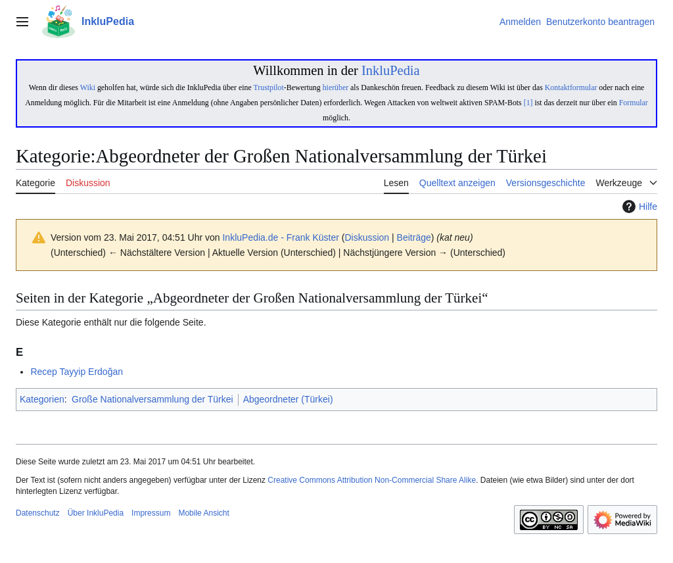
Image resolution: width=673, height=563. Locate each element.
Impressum (150, 513)
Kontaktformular (571, 87)
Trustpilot (268, 87)
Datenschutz (38, 513)
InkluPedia (390, 70)
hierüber (335, 87)
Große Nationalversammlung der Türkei (152, 399)
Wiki (87, 87)
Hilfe (638, 206)
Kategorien (42, 399)
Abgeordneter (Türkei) (288, 399)
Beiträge (414, 237)
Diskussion (366, 237)
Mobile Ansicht (203, 513)
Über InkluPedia (96, 513)
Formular (633, 102)
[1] (528, 102)
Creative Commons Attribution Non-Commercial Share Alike (371, 480)
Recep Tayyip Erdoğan (76, 371)
